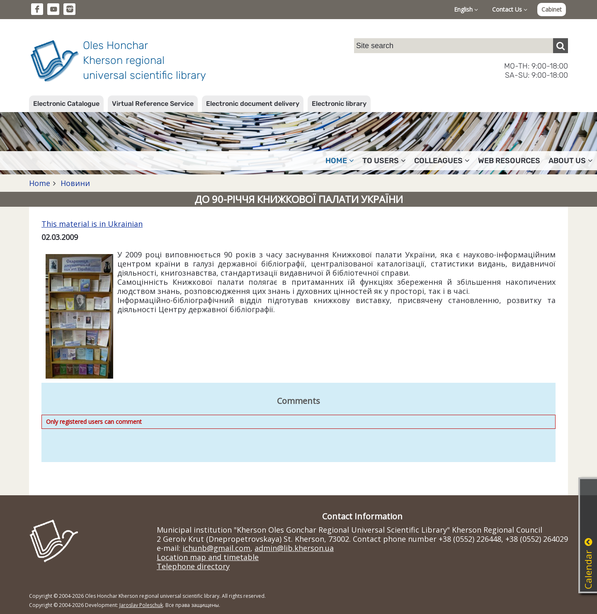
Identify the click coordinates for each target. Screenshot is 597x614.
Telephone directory (193, 566)
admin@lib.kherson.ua (294, 548)
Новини (74, 183)
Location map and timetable (208, 557)
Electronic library (339, 104)
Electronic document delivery (252, 104)
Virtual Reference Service (153, 104)
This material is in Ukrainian (92, 224)
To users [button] (384, 160)
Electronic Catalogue (66, 104)
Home (39, 183)
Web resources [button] (509, 160)
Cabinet (551, 9)
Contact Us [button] (509, 9)
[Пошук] (560, 45)
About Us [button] (570, 160)
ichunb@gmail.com (216, 548)
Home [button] (339, 160)
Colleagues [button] (442, 160)
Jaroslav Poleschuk (141, 605)
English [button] (466, 9)
